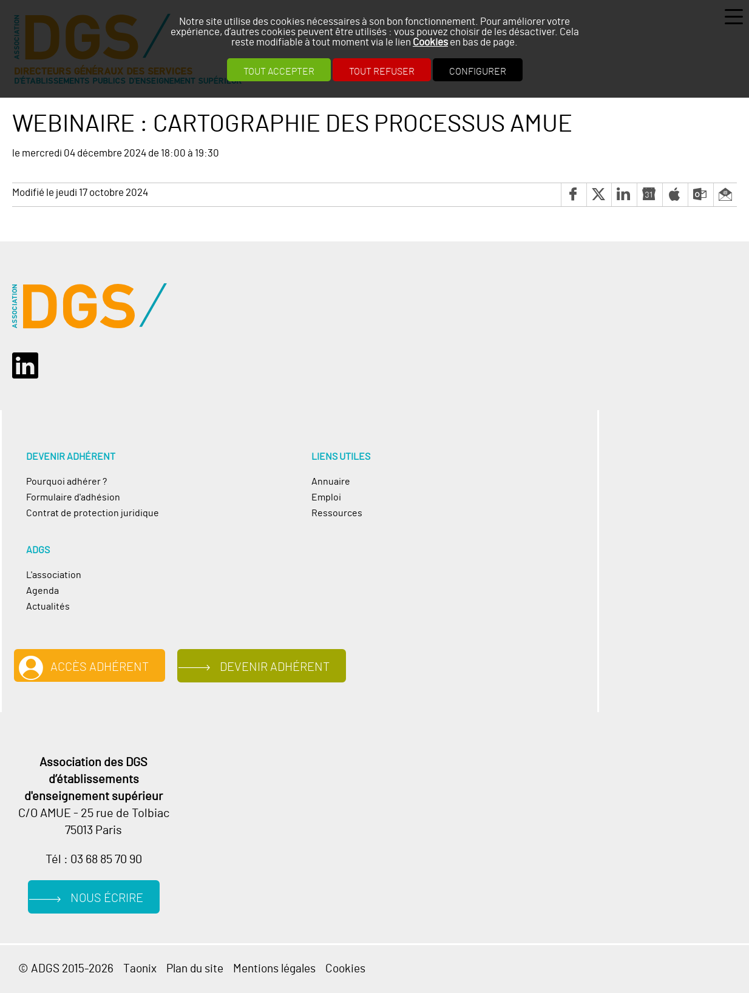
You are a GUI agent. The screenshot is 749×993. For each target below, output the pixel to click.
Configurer (477, 71)
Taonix (140, 969)
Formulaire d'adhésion (73, 497)
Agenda (42, 591)
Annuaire (330, 481)
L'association (53, 575)
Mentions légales (274, 969)
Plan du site (194, 969)
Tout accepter (278, 71)
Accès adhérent (99, 667)
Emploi (326, 497)
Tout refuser (382, 71)
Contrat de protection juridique (92, 513)
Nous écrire (106, 898)
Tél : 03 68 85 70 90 (94, 859)
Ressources (336, 513)
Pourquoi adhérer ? (66, 481)
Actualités (48, 606)
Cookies (430, 42)
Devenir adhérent (275, 667)
